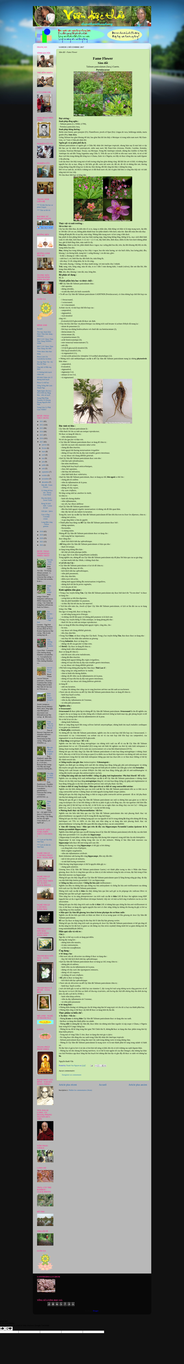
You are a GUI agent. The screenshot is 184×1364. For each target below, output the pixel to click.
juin (43, 462)
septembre (45, 472)
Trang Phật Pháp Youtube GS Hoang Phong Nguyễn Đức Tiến (44, 401)
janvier (44, 445)
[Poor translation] (9, 1329)
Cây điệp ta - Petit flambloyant (50, 776)
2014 (42, 432)
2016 (42, 438)
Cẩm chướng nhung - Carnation (50, 644)
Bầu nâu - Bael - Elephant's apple (50, 751)
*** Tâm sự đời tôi (43, 210)
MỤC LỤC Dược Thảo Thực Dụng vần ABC (45, 347)
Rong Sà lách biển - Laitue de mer (46, 506)
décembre (45, 482)
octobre (44, 475)
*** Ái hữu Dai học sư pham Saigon (45, 206)
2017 (42, 442)
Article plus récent (68, 1084)
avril (43, 455)
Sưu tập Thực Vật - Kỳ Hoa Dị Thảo (45, 363)
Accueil (102, 1084)
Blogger (95, 1311)
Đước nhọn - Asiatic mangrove (50, 698)
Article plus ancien (138, 1084)
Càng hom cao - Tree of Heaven (50, 725)
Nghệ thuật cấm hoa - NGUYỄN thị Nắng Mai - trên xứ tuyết (44, 393)
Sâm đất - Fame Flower (46, 486)
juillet (44, 465)
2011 (42, 421)
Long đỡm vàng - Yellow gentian (46, 524)
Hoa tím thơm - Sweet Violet (46, 499)
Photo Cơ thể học (43, 383)
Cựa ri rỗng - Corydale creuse (45, 517)
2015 (42, 435)
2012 (42, 425)
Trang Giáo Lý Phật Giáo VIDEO (44, 408)
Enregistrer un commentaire (71, 1075)
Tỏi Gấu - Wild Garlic (50, 562)
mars (44, 451)
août (43, 468)
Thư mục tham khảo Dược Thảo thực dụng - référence (45, 334)
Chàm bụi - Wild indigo (49, 589)
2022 (42, 545)
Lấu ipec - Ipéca (47, 511)
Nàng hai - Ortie (49, 803)
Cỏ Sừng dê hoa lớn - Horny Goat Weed (46, 493)
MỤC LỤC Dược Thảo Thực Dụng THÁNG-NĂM (45, 341)
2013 (42, 428)
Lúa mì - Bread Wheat (50, 670)
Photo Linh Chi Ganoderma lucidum (44, 358)
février (44, 448)
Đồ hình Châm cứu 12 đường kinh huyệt (45, 378)
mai (43, 458)
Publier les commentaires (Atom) (80, 1090)
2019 (42, 535)
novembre (45, 479)
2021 (42, 542)
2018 (42, 531)
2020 (42, 538)
